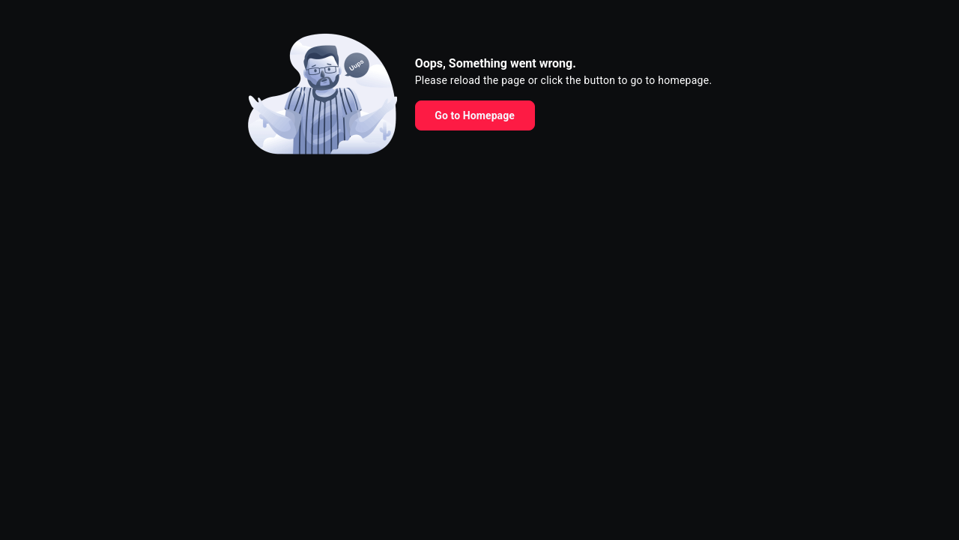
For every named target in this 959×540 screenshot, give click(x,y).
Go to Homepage (475, 116)
